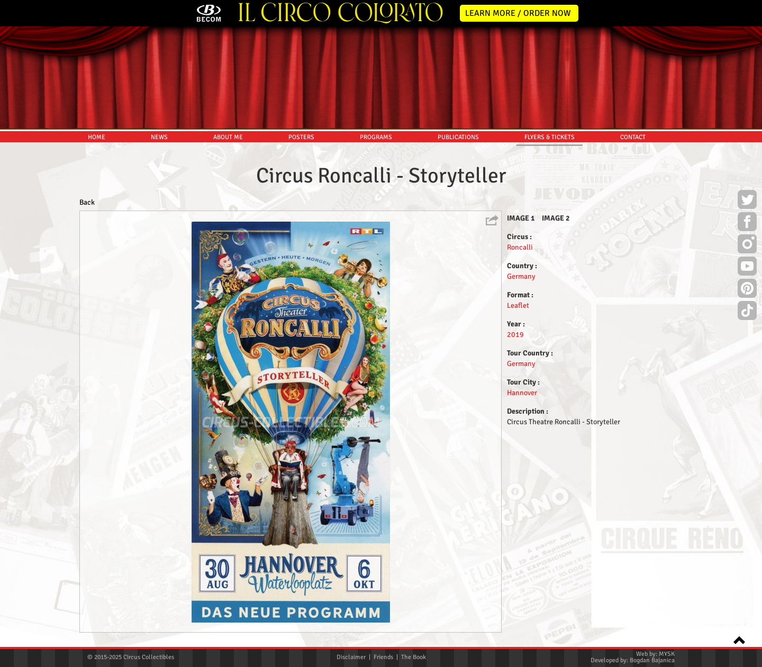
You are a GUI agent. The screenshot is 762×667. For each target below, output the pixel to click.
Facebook (747, 223)
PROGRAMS (376, 137)
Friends (383, 657)
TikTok (747, 312)
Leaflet (518, 305)
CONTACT (633, 137)
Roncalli (520, 247)
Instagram (747, 245)
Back (87, 202)
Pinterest (747, 290)
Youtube (747, 268)
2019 (515, 334)
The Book (413, 657)
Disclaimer (351, 657)
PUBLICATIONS (458, 137)
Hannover (522, 392)
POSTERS (301, 137)
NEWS (159, 137)
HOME (96, 137)
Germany (521, 276)
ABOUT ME (228, 137)
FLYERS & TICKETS (549, 137)
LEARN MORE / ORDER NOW (518, 13)
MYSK (667, 654)
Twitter (747, 201)
